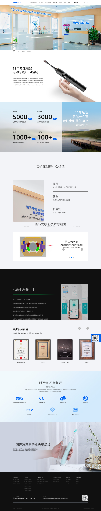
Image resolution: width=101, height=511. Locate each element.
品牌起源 (29, 51)
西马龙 (60, 2)
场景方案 (55, 2)
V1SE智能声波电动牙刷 (28, 479)
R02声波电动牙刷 (56, 479)
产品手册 (67, 483)
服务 (77, 483)
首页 (27, 2)
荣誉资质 (77, 481)
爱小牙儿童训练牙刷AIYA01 (42, 483)
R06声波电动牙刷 (56, 481)
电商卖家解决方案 (16, 484)
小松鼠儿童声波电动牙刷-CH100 (42, 481)
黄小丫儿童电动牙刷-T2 (41, 479)
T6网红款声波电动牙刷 (28, 486)
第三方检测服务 (68, 479)
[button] (63, 249)
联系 (69, 2)
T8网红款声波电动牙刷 (28, 490)
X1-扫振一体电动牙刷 (28, 481)
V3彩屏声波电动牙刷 (28, 483)
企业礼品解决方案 (16, 481)
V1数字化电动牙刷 (27, 484)
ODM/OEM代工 (34, 2)
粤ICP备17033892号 (19, 508)
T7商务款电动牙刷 (27, 488)
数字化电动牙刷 (48, 2)
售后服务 (67, 481)
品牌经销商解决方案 (16, 483)
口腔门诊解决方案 (16, 479)
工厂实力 (41, 2)
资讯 (65, 2)
